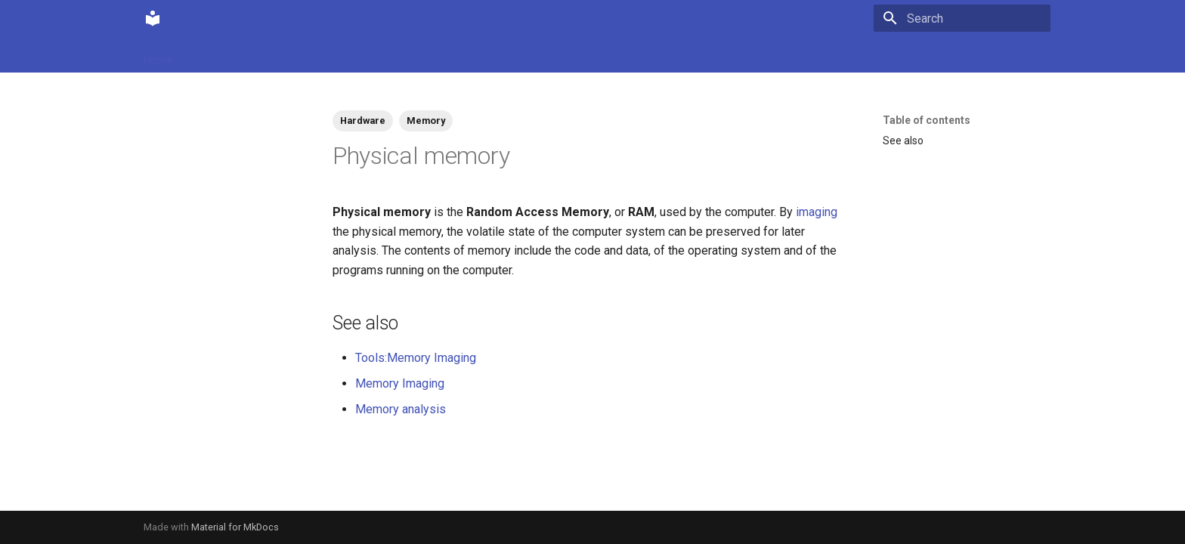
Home (158, 55)
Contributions (297, 55)
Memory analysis (400, 409)
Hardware (362, 120)
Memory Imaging (399, 383)
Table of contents (926, 120)
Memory (426, 120)
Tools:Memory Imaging (415, 358)
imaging (816, 212)
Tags (358, 55)
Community (218, 55)
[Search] (962, 18)
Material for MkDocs (235, 527)
